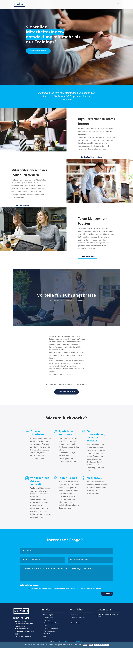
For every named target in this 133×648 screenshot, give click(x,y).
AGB (72, 620)
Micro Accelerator (49, 631)
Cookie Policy (75, 623)
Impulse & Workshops (51, 628)
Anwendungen (48, 615)
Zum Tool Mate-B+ (88, 257)
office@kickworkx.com (24, 624)
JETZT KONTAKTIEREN (38, 51)
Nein (90, 645)
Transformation (48, 617)
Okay (85, 645)
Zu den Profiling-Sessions (91, 157)
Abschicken (107, 594)
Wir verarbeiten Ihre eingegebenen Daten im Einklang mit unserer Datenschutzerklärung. (66, 588)
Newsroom (46, 634)
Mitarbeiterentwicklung (51, 623)
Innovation (47, 620)
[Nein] (130, 645)
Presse (45, 636)
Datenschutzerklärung (78, 617)
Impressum (74, 615)
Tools (45, 625)
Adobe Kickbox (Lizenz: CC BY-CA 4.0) (72, 642)
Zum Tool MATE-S (22, 205)
